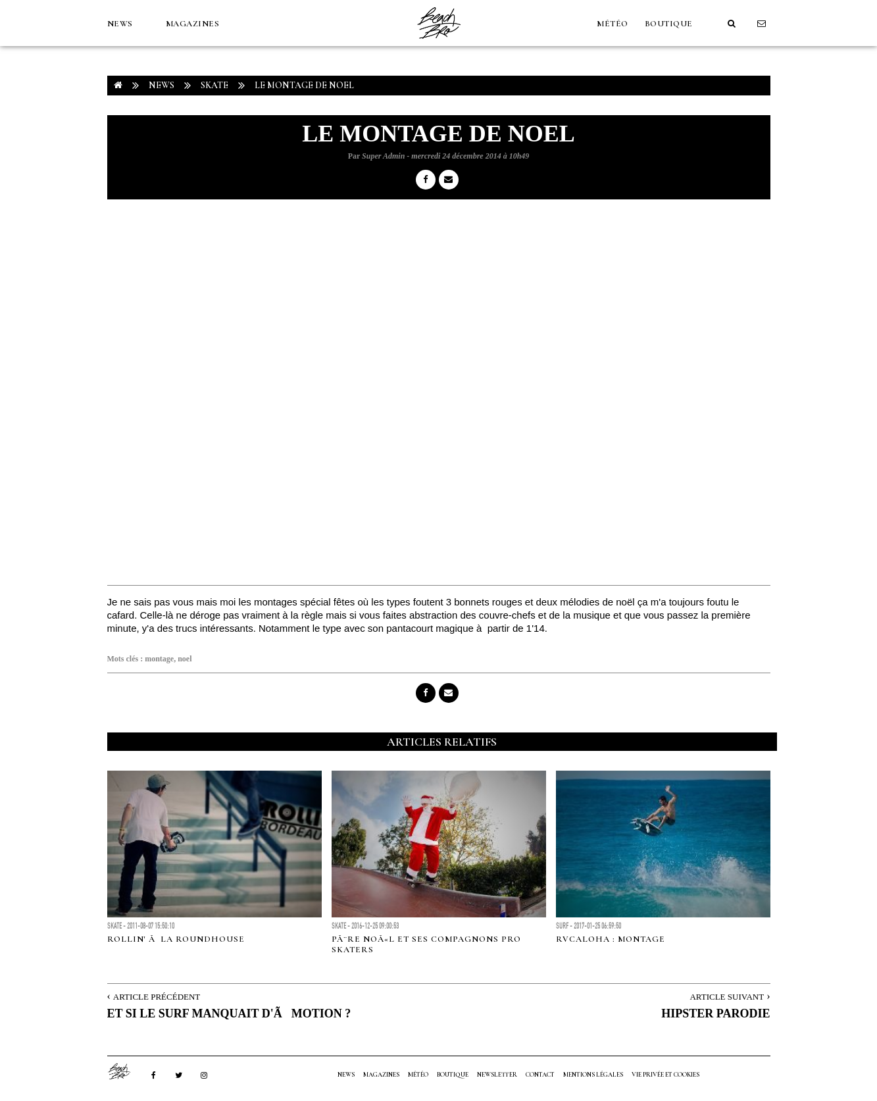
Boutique (669, 23)
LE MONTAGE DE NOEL (304, 85)
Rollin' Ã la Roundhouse (176, 939)
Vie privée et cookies (665, 1075)
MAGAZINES (193, 23)
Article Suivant (726, 997)
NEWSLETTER (497, 1075)
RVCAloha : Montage (610, 939)
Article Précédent (156, 997)
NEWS (120, 23)
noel (184, 658)
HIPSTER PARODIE (715, 1013)
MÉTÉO (612, 23)
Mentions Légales (593, 1075)
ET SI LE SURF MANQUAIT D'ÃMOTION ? (229, 1013)
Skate (214, 85)
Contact (540, 1075)
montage (159, 658)
